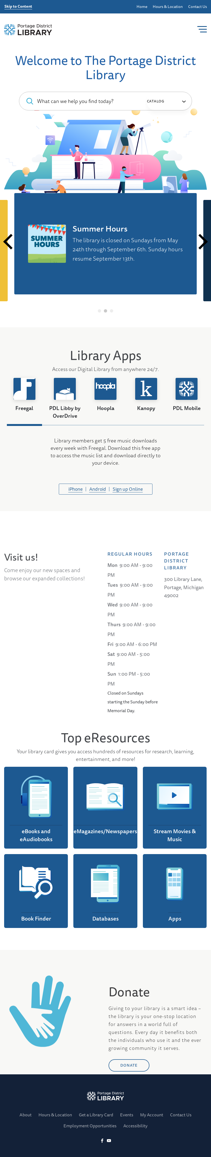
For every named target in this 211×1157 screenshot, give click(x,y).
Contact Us (197, 7)
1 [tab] (100, 311)
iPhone (75, 489)
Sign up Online (128, 489)
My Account (151, 1114)
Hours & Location (168, 7)
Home (142, 7)
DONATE (129, 1102)
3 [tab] (111, 311)
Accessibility (135, 1125)
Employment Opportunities (89, 1125)
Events (126, 1114)
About (26, 1114)
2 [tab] (105, 311)
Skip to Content (18, 6)
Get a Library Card (96, 1114)
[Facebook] (102, 1140)
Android (97, 489)
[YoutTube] (109, 1140)
